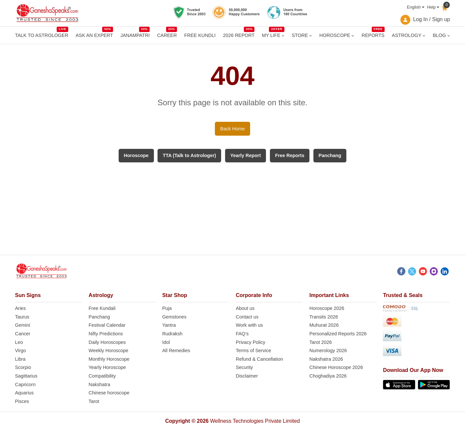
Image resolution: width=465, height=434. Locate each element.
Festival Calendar (107, 325)
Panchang (99, 316)
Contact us (247, 316)
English (414, 7)
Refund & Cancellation (259, 359)
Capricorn (25, 384)
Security (244, 367)
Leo (19, 342)
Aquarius (24, 392)
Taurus (22, 316)
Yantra (169, 325)
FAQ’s (242, 333)
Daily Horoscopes (107, 342)
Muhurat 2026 (324, 325)
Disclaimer (247, 376)
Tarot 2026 (320, 342)
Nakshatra (99, 384)
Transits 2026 (323, 316)
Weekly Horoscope (109, 350)
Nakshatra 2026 (326, 359)
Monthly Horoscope (109, 359)
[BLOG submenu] (448, 35)
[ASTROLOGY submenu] (423, 35)
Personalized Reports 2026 (338, 333)
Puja (167, 308)
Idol (166, 342)
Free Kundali (102, 308)
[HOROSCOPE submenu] (352, 35)
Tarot (94, 401)
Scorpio (23, 367)
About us (245, 308)
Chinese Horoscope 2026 (336, 367)
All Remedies (176, 350)
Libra (20, 359)
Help (431, 7)
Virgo (20, 350)
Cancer (22, 333)
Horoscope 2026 (326, 308)
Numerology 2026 (328, 350)
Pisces (22, 401)
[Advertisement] (232, 208)
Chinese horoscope (109, 392)
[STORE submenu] (310, 35)
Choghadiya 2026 (328, 376)
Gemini (22, 325)
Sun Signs (28, 295)
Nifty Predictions (106, 333)
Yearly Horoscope (107, 367)
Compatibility (102, 376)
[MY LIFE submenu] (282, 35)
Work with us (249, 325)
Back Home (232, 128)
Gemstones (174, 316)
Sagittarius (26, 376)
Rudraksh (172, 333)
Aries (20, 308)
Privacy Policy (250, 342)
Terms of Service (253, 350)
